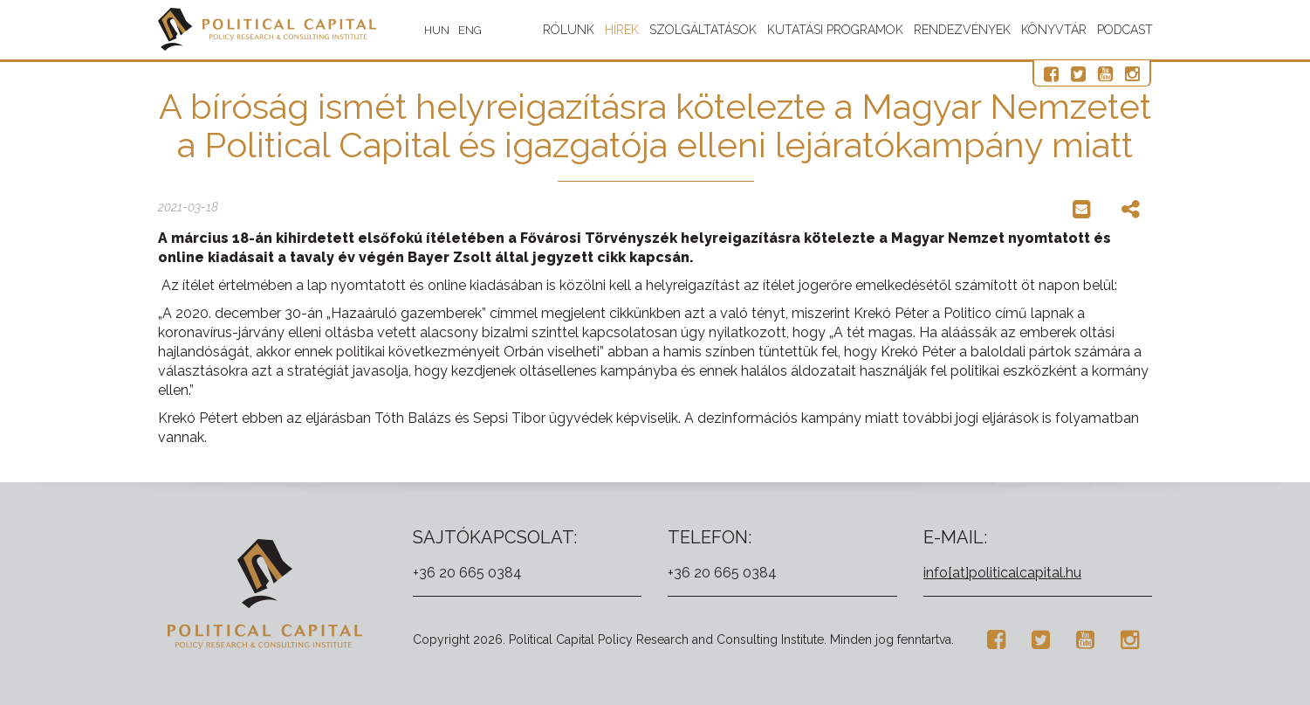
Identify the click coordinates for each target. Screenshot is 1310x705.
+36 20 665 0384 (467, 572)
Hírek (622, 30)
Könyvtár (1054, 30)
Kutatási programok (835, 30)
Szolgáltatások (703, 30)
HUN (436, 30)
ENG (470, 30)
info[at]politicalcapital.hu (1002, 572)
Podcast (1125, 30)
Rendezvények (962, 30)
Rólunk (568, 30)
